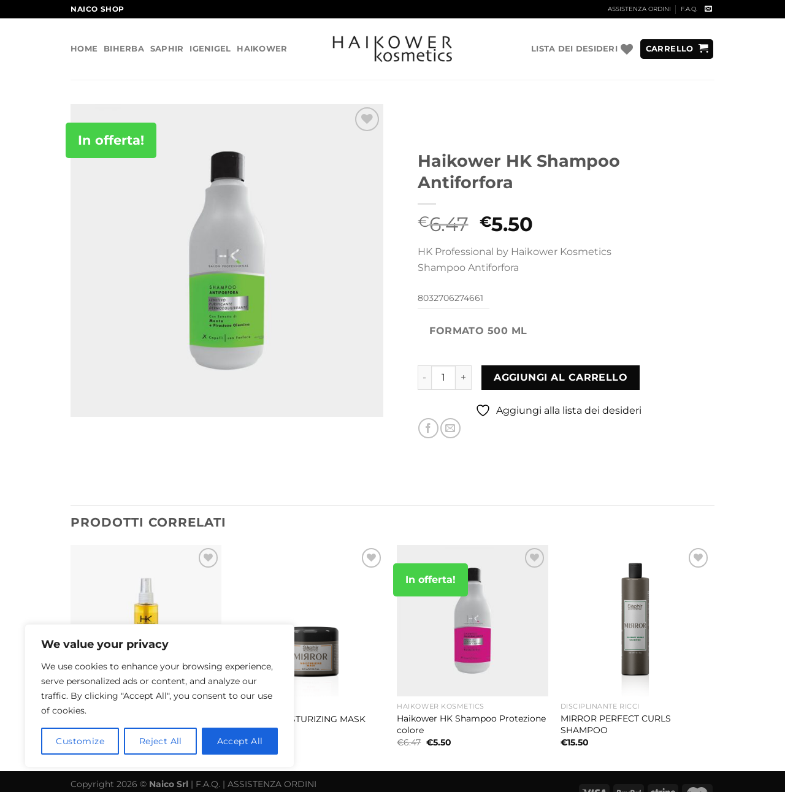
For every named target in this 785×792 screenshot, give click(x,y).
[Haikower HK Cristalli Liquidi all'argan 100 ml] (146, 620)
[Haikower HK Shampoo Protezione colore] (472, 620)
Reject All (160, 741)
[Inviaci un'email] (708, 9)
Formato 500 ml (478, 331)
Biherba (124, 48)
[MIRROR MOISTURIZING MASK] (309, 620)
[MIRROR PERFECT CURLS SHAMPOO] (636, 620)
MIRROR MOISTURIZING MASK (300, 719)
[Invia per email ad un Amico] (450, 428)
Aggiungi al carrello (560, 377)
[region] (159, 695)
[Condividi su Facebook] (428, 428)
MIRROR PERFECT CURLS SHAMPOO (616, 724)
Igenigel (210, 48)
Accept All (240, 741)
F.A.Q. (689, 9)
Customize (80, 741)
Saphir (167, 48)
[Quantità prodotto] (443, 377)
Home (84, 48)
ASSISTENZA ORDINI (639, 9)
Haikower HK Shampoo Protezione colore (471, 724)
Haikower (262, 48)
